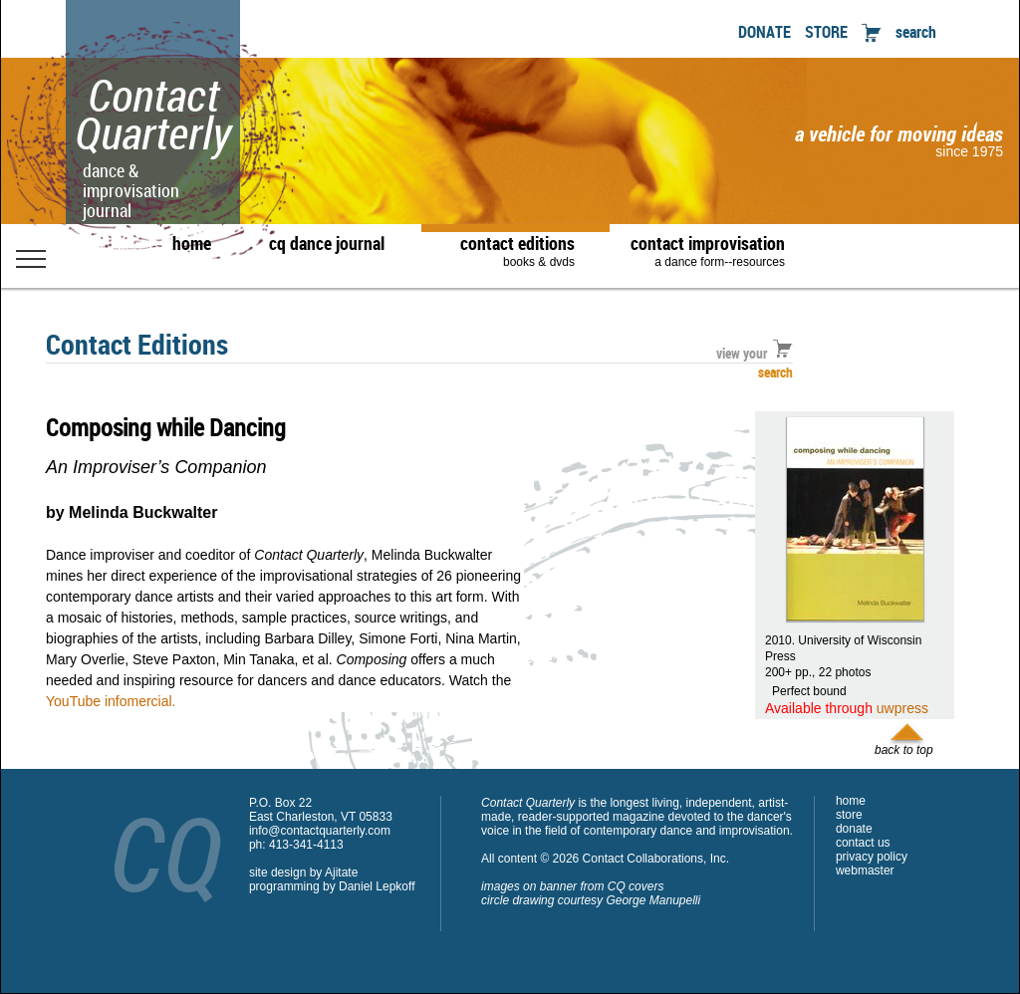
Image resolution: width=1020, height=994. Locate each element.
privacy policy (871, 857)
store (849, 815)
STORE (826, 32)
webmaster (865, 870)
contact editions (507, 250)
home (191, 243)
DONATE (764, 32)
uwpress (902, 708)
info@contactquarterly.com (319, 831)
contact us (863, 843)
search (915, 32)
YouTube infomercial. (110, 701)
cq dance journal (326, 243)
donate (854, 829)
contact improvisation (708, 250)
